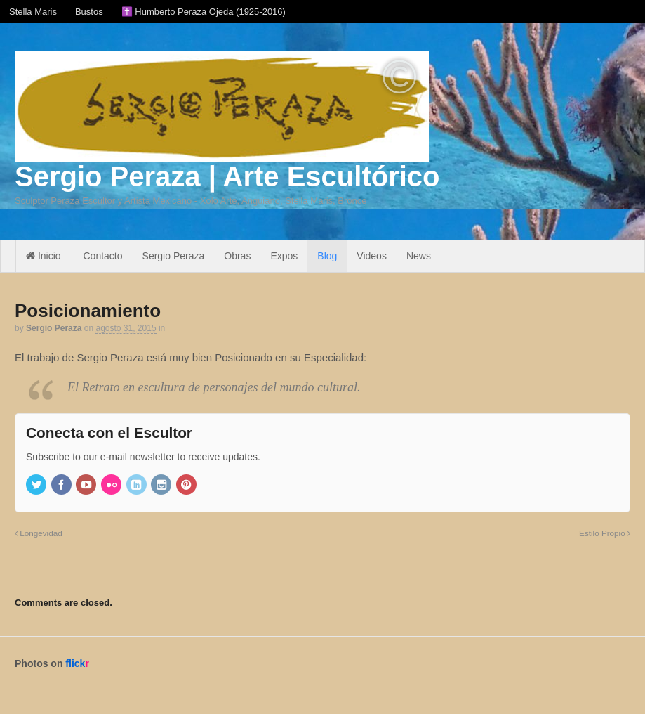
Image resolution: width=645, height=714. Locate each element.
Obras (237, 255)
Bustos (89, 11)
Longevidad (38, 533)
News (418, 255)
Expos (284, 255)
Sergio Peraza (173, 255)
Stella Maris (33, 11)
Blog (327, 255)
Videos (372, 255)
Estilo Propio (604, 533)
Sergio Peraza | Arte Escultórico (227, 176)
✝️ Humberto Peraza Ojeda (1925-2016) (203, 11)
